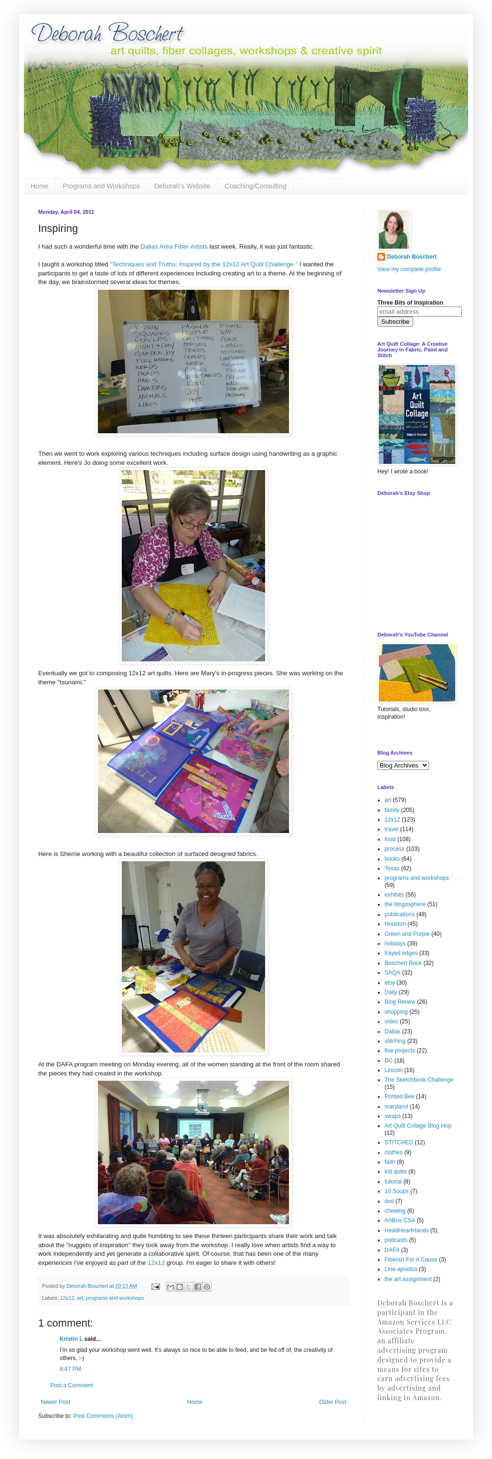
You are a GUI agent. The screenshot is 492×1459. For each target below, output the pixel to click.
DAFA (392, 1250)
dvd (389, 1201)
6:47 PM (70, 1369)
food (390, 839)
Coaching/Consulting (256, 186)
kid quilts (396, 1171)
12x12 (156, 1262)
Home (39, 186)
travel (391, 829)
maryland (396, 1106)
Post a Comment (71, 1385)
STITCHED (399, 1142)
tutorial (393, 1181)
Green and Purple (407, 934)
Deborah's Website (182, 186)
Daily (391, 992)
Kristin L (71, 1339)
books (392, 859)
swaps (393, 1116)
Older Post (332, 1402)
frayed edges (401, 953)
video (391, 1021)
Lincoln (394, 1070)
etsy (390, 982)
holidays (395, 943)
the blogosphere (405, 904)
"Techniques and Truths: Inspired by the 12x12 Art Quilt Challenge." (204, 264)
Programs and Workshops (101, 186)
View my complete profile (409, 269)
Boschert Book (403, 963)
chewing (395, 1210)
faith (390, 1162)
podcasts (396, 1240)
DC (389, 1060)
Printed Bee (400, 1096)
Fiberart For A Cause (411, 1259)
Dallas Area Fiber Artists (174, 246)
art (80, 1298)
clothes (394, 1152)
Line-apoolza (401, 1269)
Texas (392, 868)
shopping (396, 1012)
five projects (400, 1050)
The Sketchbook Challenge (419, 1079)
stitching (395, 1041)
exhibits (394, 894)
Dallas (392, 1031)
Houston (395, 924)
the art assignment (408, 1279)
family (392, 810)
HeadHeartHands (407, 1230)
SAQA (392, 972)
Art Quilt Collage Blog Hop (418, 1125)
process (395, 848)
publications (400, 914)
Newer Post (55, 1402)
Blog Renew (400, 1001)
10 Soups (397, 1191)
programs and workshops (115, 1298)
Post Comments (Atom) (103, 1416)
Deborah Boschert (412, 256)
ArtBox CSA (400, 1220)
